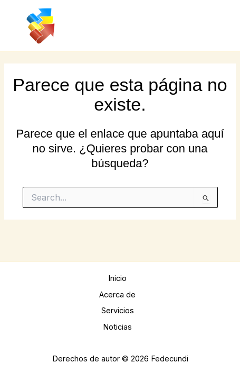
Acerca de (117, 295)
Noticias (117, 327)
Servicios (117, 310)
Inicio (117, 278)
